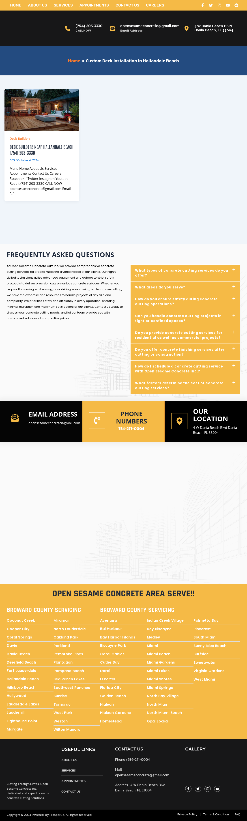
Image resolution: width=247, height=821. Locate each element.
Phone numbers (131, 417)
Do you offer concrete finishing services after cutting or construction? (181, 352)
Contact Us (127, 5)
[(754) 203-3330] (67, 28)
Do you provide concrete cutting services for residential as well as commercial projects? (180, 335)
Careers (155, 5)
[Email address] (15, 421)
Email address (43, 417)
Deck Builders (20, 138)
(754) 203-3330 (89, 26)
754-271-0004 (131, 428)
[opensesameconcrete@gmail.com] (112, 28)
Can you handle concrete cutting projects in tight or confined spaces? (179, 318)
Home (15, 5)
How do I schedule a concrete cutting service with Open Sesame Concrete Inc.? (180, 368)
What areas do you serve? (161, 287)
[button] (185, 272)
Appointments (94, 5)
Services (63, 5)
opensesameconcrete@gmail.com (150, 26)
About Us (37, 5)
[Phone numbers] (97, 420)
